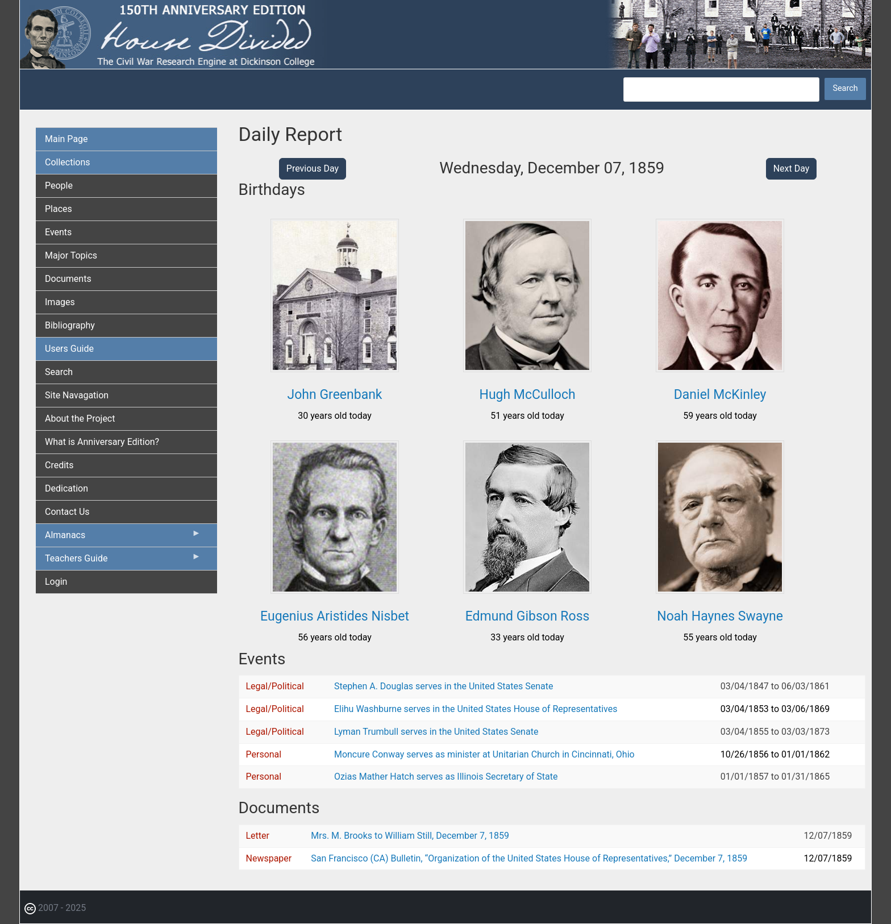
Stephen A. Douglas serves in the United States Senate (443, 686)
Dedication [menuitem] (66, 488)
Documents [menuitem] (68, 278)
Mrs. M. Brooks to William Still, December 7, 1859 (410, 835)
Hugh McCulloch (527, 394)
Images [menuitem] (60, 302)
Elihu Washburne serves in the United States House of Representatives (476, 709)
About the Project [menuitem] (80, 418)
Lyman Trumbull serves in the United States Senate (436, 731)
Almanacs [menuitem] (123, 537)
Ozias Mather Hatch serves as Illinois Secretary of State (446, 776)
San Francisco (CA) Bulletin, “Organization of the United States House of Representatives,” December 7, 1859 (529, 858)
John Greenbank (335, 394)
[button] (334, 368)
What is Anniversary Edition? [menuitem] (102, 441)
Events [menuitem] (58, 232)
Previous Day (312, 168)
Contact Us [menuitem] (67, 511)
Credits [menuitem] (59, 465)
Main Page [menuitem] (66, 139)
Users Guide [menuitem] (69, 348)
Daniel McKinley (720, 394)
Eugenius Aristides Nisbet (334, 616)
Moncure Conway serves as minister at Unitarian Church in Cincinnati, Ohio (484, 754)
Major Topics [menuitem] (71, 255)
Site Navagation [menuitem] (77, 395)
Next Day (791, 168)
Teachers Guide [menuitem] (123, 561)
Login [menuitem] (56, 581)
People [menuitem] (59, 185)
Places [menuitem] (58, 208)
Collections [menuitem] (67, 162)
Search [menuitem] (59, 372)
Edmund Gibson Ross (527, 616)
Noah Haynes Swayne (720, 616)
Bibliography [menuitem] (70, 325)
